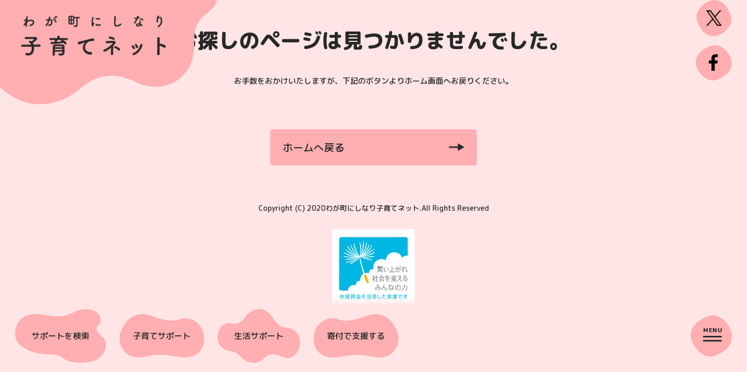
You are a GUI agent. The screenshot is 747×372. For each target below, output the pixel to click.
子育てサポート (162, 336)
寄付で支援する (356, 336)
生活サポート (259, 336)
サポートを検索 (60, 336)
